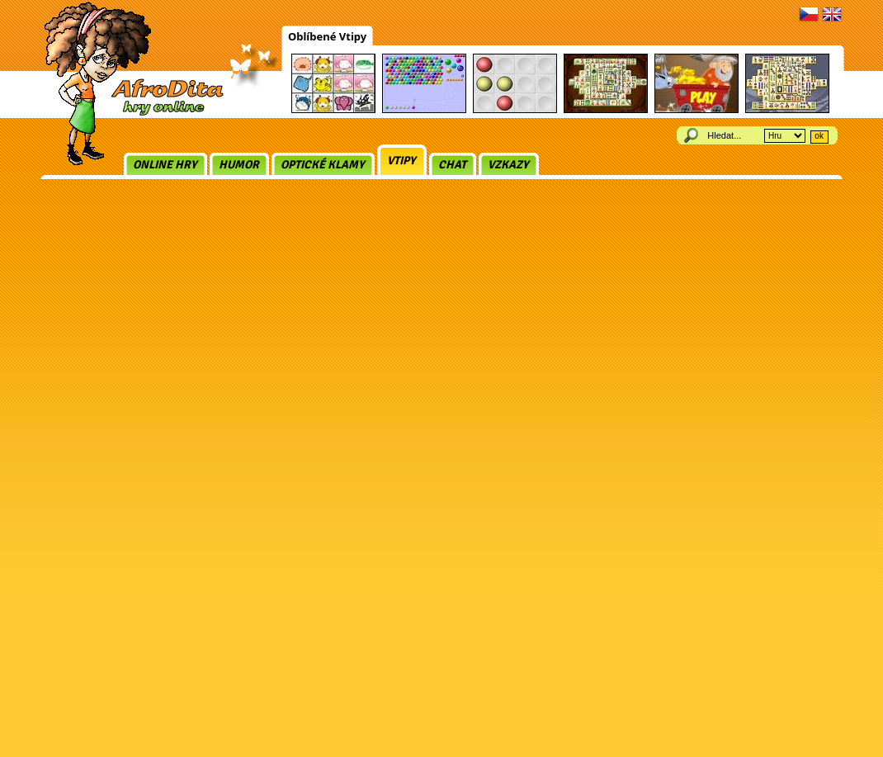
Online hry (165, 165)
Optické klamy (323, 165)
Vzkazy (508, 165)
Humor (239, 165)
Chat (452, 165)
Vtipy (401, 161)
